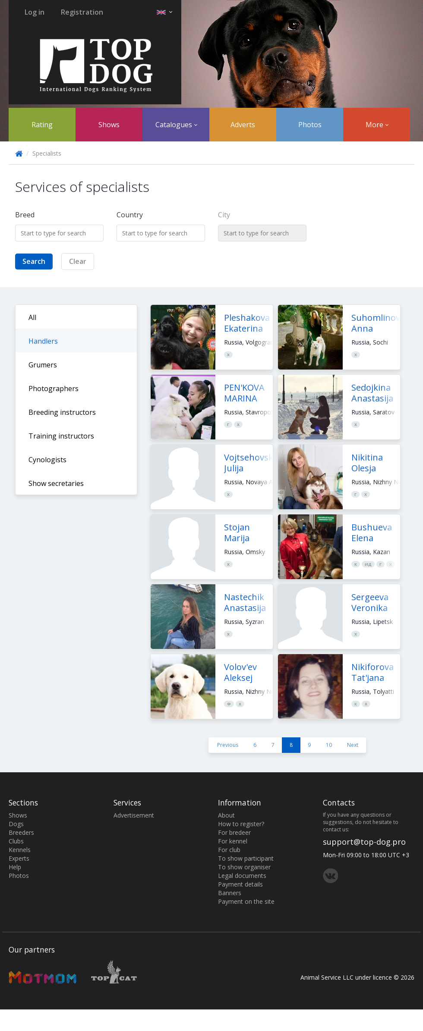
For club (229, 850)
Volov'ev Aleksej (240, 672)
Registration (82, 12)
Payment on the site (246, 901)
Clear (77, 261)
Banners (229, 893)
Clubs (16, 841)
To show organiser (244, 867)
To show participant (246, 858)
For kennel (232, 841)
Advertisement (134, 815)
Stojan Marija (237, 532)
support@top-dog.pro (364, 842)
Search (33, 261)
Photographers (53, 388)
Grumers (42, 365)
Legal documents (242, 875)
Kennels (20, 850)
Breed (25, 214)
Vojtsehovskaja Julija (254, 462)
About (226, 815)
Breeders (21, 832)
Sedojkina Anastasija (372, 393)
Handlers (43, 341)
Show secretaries (56, 483)
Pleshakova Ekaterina (247, 323)
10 (329, 745)
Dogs (16, 824)
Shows (109, 124)
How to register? (241, 824)
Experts (19, 858)
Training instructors (61, 436)
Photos (310, 124)
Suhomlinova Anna (378, 323)
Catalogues (176, 124)
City (224, 214)
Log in (34, 12)
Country (130, 214)
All (32, 317)
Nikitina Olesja (367, 462)
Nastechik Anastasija (245, 602)
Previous (227, 745)
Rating (42, 124)
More (377, 124)
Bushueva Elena (371, 532)
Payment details (240, 884)
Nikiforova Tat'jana (372, 672)
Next (352, 745)
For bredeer (234, 832)
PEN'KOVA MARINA (244, 393)
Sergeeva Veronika (369, 602)
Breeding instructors (62, 412)
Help (15, 867)
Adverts (242, 124)
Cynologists (47, 459)
